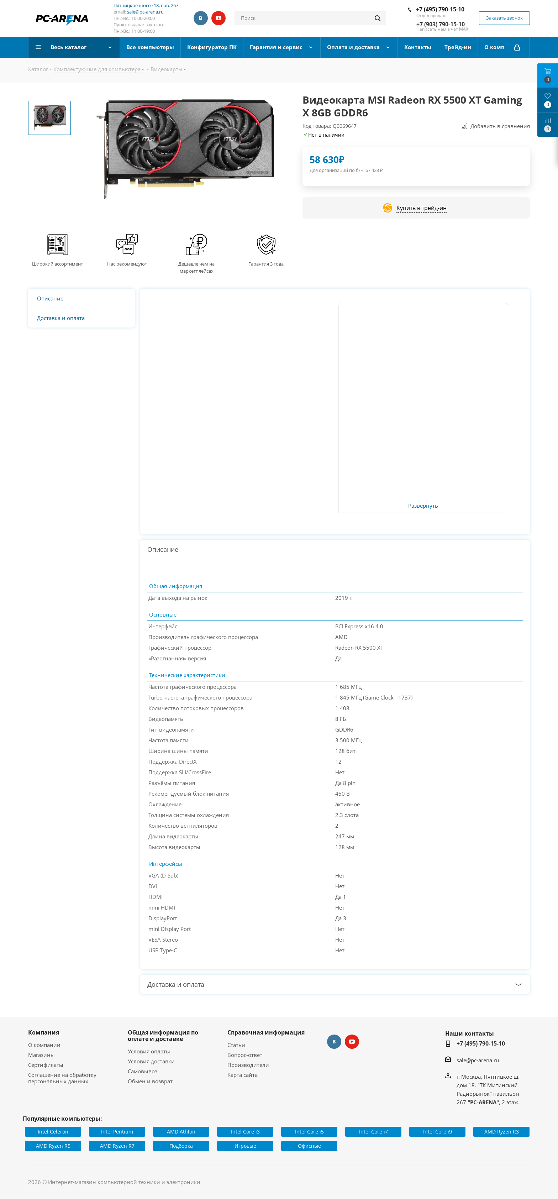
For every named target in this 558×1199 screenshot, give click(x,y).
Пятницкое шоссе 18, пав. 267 (146, 5)
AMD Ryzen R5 (53, 1145)
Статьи (236, 1044)
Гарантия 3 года (266, 264)
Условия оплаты (149, 1051)
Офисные (309, 1145)
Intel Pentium (117, 1131)
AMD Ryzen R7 (117, 1145)
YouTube (218, 18)
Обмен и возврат (150, 1081)
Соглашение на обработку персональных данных (62, 1078)
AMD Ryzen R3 (501, 1131)
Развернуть (423, 506)
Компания (43, 1032)
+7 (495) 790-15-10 (440, 9)
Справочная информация (266, 1032)
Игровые (245, 1145)
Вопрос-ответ (244, 1054)
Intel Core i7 (373, 1131)
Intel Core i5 (309, 1131)
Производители (248, 1064)
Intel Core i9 (437, 1131)
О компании (44, 1044)
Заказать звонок (504, 18)
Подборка (181, 1145)
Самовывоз (142, 1071)
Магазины (41, 1054)
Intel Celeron (53, 1131)
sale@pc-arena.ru (145, 12)
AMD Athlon (181, 1131)
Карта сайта (242, 1074)
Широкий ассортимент (57, 264)
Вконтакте (201, 18)
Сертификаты (45, 1064)
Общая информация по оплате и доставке (163, 1035)
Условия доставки (151, 1061)
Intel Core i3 (245, 1131)
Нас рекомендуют (127, 264)
